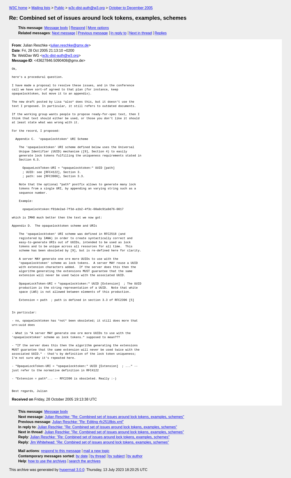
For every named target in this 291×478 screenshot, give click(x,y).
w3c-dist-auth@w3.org (86, 8)
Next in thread (140, 33)
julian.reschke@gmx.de (70, 45)
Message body (56, 28)
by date (82, 456)
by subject (116, 456)
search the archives (85, 461)
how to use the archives (47, 461)
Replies (161, 33)
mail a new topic (96, 451)
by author (135, 456)
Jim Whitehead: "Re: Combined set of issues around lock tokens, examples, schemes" (99, 442)
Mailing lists (40, 8)
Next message (63, 33)
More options (98, 28)
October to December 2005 (131, 8)
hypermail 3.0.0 (71, 470)
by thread (98, 456)
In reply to (118, 33)
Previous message (93, 33)
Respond (78, 28)
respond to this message (60, 451)
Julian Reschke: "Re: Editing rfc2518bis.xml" (88, 422)
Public (59, 8)
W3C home (18, 8)
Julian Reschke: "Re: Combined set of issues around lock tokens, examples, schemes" (114, 417)
